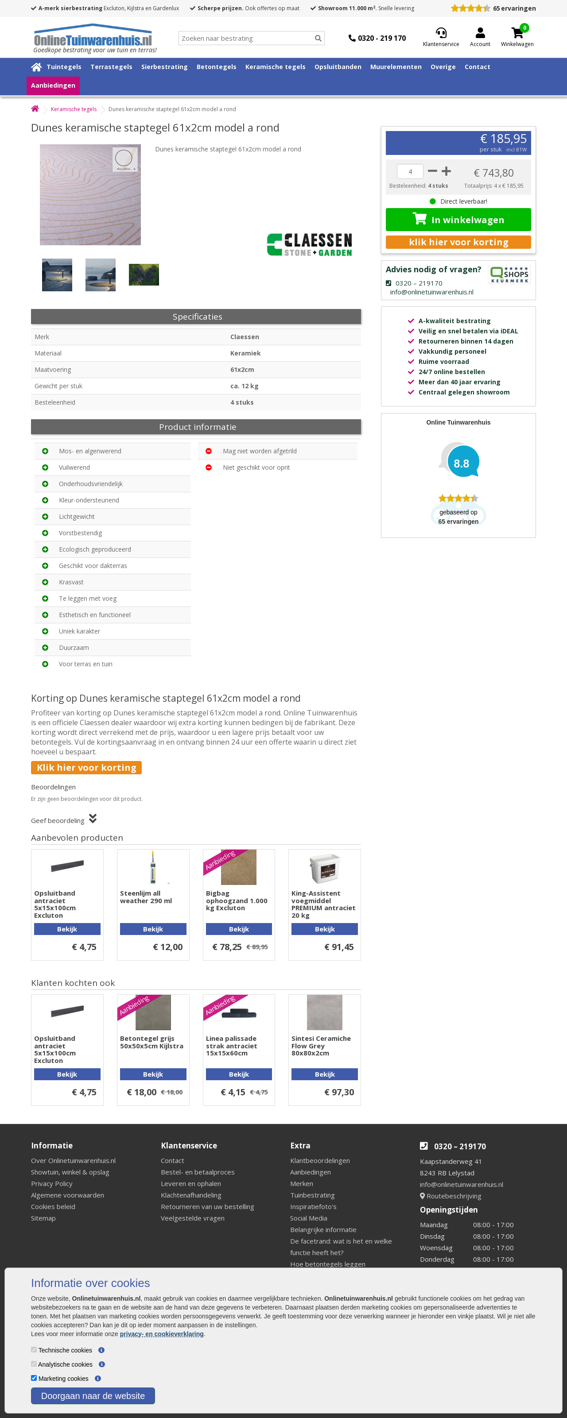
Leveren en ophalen (191, 1183)
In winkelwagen (459, 219)
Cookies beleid (53, 1206)
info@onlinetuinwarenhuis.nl (461, 1184)
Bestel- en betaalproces (198, 1171)
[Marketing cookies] (34, 1378)
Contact (477, 66)
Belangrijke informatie (323, 1229)
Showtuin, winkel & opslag (70, 1171)
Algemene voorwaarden (67, 1194)
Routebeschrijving (451, 1195)
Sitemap (43, 1217)
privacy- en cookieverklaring (162, 1333)
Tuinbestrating (312, 1194)
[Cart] (517, 32)
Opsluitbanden (338, 66)
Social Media (308, 1217)
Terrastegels (111, 66)
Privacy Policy (52, 1183)
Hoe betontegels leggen (327, 1264)
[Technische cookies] (34, 1349)
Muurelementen (396, 66)
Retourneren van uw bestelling (207, 1206)
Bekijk (67, 928)
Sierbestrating (164, 66)
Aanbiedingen (53, 85)
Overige (443, 66)
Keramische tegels (275, 66)
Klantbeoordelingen (320, 1160)
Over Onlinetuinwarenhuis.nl (73, 1160)
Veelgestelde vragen (193, 1217)
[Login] (480, 38)
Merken (301, 1183)
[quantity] (410, 171)
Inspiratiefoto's (313, 1206)
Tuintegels (64, 66)
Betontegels (217, 66)
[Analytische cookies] (34, 1364)
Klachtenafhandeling (191, 1194)
